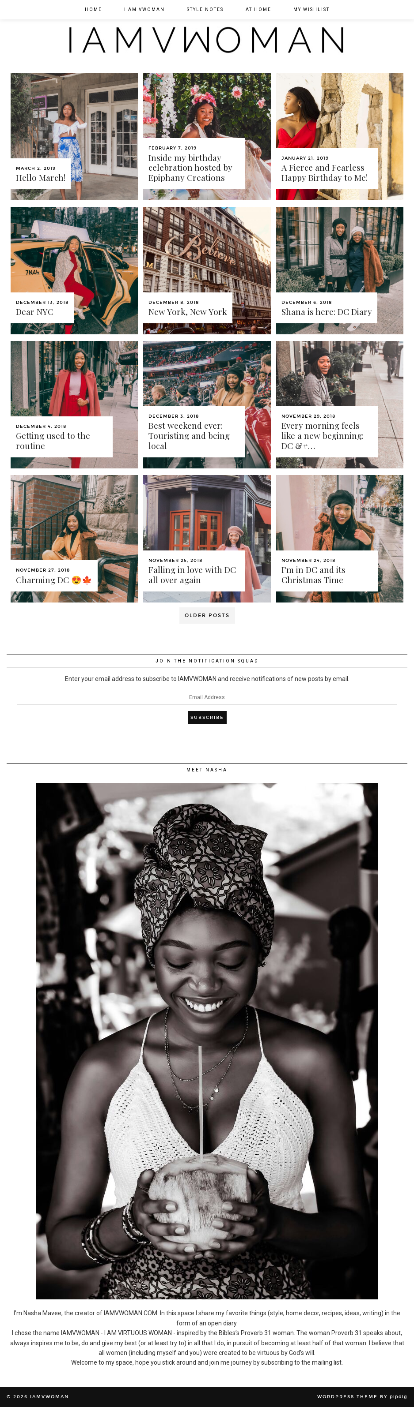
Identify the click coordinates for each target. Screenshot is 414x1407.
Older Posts (207, 615)
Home (93, 9)
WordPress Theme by (362, 1397)
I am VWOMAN (144, 9)
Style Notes (205, 9)
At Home (258, 9)
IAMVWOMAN (49, 1397)
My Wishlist (311, 9)
